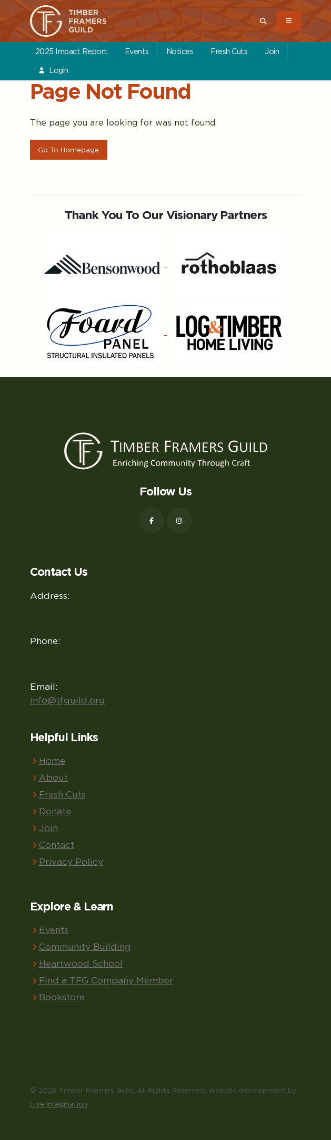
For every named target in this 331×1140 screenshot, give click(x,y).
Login (53, 70)
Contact (56, 844)
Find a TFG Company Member (106, 980)
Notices (180, 51)
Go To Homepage (68, 149)
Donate (55, 811)
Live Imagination (58, 1103)
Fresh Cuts (228, 51)
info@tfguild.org (67, 700)
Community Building (85, 946)
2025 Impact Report (71, 51)
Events (137, 51)
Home (52, 760)
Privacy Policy (71, 861)
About (53, 777)
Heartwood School (81, 963)
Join (272, 51)
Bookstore (62, 997)
